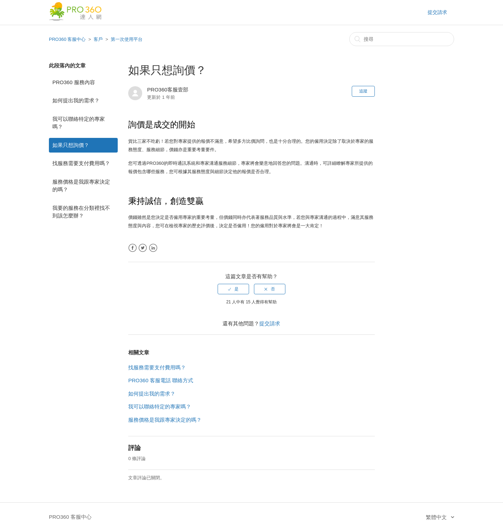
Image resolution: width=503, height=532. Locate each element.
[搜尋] (401, 39)
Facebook (132, 248)
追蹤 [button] (363, 91)
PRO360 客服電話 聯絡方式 (160, 380)
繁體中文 (437, 517)
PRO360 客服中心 (67, 39)
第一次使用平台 (127, 39)
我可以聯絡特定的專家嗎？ (78, 123)
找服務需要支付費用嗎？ (81, 163)
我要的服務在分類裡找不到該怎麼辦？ (81, 212)
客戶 (98, 39)
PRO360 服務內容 (73, 82)
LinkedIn (153, 248)
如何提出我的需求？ (76, 100)
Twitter (142, 248)
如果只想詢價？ (70, 145)
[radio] (233, 289)
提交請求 (437, 12)
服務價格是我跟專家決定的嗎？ (81, 186)
